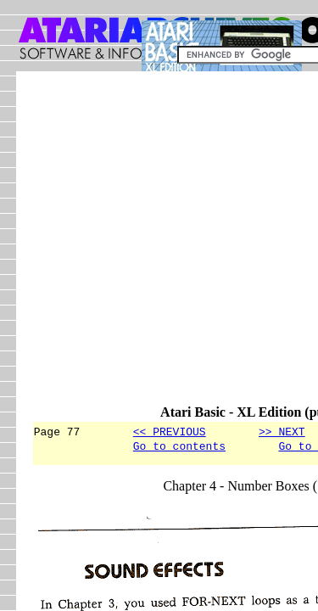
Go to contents (179, 448)
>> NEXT (282, 431)
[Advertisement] (159, 246)
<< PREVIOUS (169, 431)
